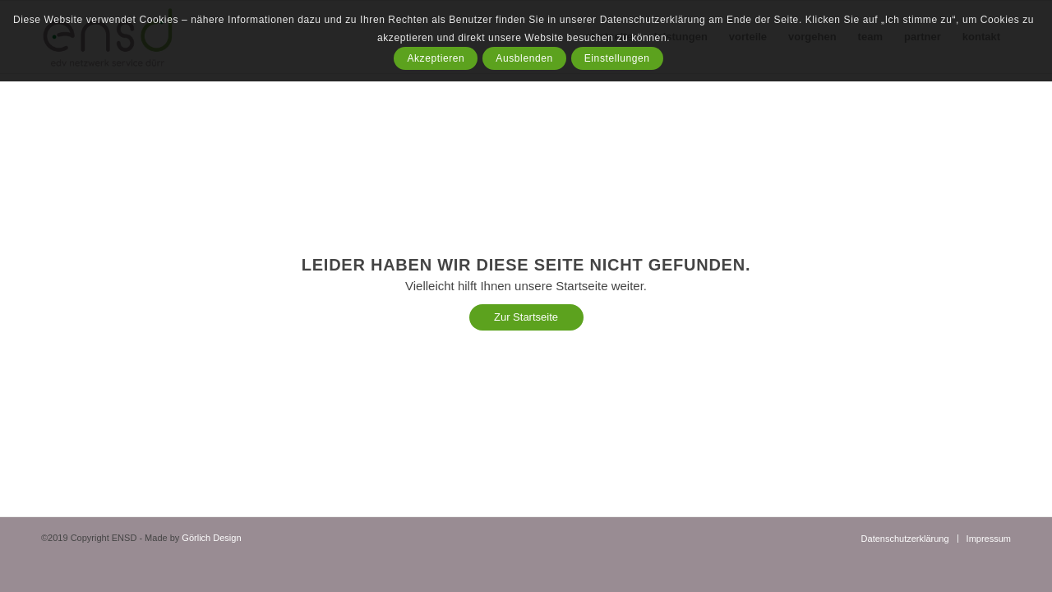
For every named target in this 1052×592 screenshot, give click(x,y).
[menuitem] (905, 538)
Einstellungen (617, 58)
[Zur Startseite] (526, 317)
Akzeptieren (435, 58)
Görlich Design (211, 538)
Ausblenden (524, 58)
